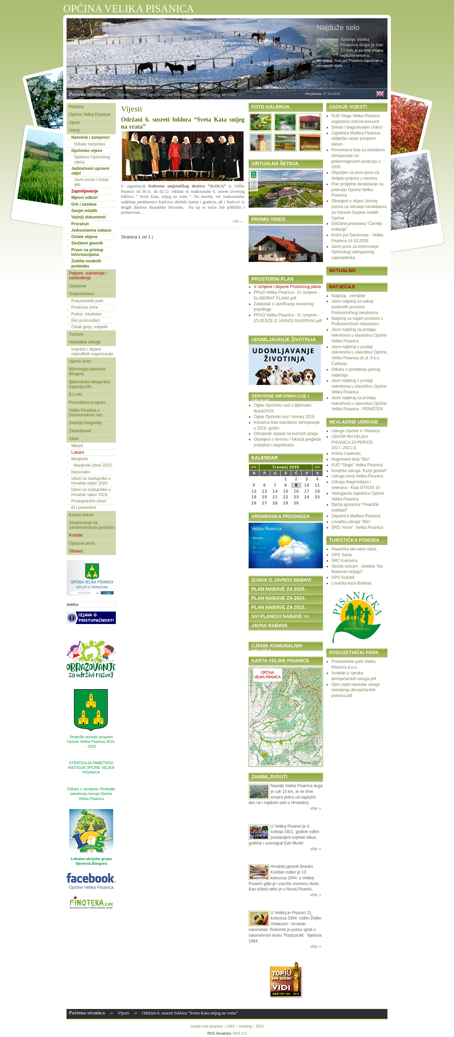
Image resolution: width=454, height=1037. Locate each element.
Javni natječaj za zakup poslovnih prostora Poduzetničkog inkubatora (354, 307)
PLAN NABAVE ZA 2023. (278, 607)
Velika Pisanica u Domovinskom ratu (86, 412)
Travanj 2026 (285, 467)
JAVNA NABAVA (269, 625)
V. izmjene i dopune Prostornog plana (287, 286)
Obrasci (76, 551)
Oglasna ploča (82, 543)
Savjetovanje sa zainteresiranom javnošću (92, 525)
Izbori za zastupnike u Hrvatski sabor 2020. (90, 481)
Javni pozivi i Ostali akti (91, 182)
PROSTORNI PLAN (272, 279)
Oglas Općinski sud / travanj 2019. (285, 416)
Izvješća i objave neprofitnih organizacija (92, 351)
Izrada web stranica (206, 1026)
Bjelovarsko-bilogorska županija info (89, 384)
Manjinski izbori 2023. (93, 465)
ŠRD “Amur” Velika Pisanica (357, 527)
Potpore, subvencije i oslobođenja (87, 275)
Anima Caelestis (346, 453)
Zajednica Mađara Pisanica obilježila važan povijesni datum (355, 139)
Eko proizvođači (85, 320)
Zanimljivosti (80, 431)
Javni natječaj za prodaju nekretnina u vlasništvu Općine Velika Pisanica (358, 335)
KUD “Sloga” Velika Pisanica (356, 465)
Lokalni (77, 452)
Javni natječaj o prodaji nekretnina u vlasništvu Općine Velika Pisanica (358, 386)
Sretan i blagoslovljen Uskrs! (356, 127)
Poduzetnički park (87, 301)
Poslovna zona (84, 307)
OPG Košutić (343, 577)
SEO (259, 1026)
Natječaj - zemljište (348, 295)
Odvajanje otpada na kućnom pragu (286, 433)
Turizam (76, 334)
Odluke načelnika (89, 144)
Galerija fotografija (85, 422)
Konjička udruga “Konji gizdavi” (359, 470)
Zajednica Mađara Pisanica (355, 516)
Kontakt (76, 535)
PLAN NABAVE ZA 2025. (278, 589)
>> (317, 467)
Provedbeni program (87, 402)
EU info (75, 394)
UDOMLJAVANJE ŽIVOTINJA (283, 339)
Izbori (74, 438)
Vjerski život (80, 361)
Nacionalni (80, 472)
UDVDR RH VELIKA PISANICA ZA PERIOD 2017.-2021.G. (352, 442)
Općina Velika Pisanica (89, 114)
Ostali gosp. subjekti (89, 327)
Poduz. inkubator (86, 314)
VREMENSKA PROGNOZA (280, 516)
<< (254, 467)
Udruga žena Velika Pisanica (357, 476)
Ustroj (74, 130)
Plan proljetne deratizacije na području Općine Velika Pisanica (357, 190)
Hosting (245, 1026)
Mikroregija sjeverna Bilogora (87, 371)
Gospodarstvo (81, 293)
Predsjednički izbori (88, 501)
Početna (76, 106)
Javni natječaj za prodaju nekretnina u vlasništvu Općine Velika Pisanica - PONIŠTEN (358, 403)
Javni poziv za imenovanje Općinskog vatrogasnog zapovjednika (355, 252)
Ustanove (77, 286)
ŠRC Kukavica (344, 560)
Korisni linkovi (81, 515)
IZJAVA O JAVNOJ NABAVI (281, 579)
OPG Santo (341, 554)
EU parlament (83, 507)
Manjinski (79, 459)
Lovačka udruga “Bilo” (351, 521)
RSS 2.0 (240, 1033)
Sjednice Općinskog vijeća (92, 159)
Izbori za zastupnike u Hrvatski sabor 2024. (90, 492)
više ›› (238, 221)
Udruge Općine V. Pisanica (355, 431)
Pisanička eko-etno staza (353, 549)
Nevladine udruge (85, 342)
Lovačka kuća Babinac (351, 583)
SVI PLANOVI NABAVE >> (280, 616)
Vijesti (123, 94)
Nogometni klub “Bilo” (350, 459)
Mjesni (77, 445)
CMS (231, 1026)
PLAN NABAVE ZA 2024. (278, 598)
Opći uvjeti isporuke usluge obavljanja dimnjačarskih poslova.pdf (355, 690)
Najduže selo (338, 27)
